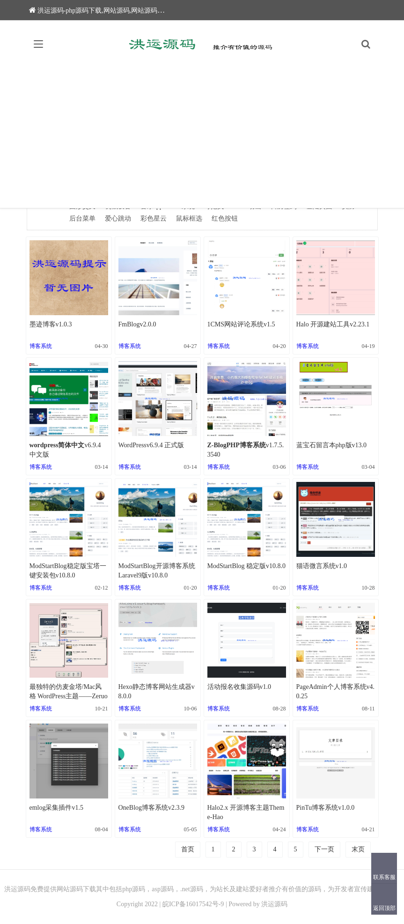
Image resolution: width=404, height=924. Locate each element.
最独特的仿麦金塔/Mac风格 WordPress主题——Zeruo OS (68, 692)
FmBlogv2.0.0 (137, 324)
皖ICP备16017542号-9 (193, 904)
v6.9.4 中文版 (65, 450)
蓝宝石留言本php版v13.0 (331, 445)
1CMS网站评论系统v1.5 (241, 324)
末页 (358, 849)
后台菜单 (82, 218)
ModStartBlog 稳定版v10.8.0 (246, 565)
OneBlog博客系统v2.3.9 (151, 807)
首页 (187, 849)
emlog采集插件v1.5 (56, 807)
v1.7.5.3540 (245, 450)
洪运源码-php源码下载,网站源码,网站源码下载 (100, 10)
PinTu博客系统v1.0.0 (325, 807)
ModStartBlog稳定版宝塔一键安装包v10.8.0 (67, 570)
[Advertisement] (202, 137)
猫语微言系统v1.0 (321, 565)
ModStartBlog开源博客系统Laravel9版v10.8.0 (156, 570)
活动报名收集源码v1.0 (239, 686)
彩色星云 (153, 218)
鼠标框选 (189, 218)
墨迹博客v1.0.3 (50, 324)
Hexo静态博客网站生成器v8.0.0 (156, 691)
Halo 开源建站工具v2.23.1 (333, 324)
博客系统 (40, 346)
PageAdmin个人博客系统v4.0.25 (335, 691)
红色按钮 (225, 218)
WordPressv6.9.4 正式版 (151, 445)
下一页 (324, 849)
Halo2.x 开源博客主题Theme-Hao (246, 812)
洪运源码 (274, 904)
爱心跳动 (118, 218)
